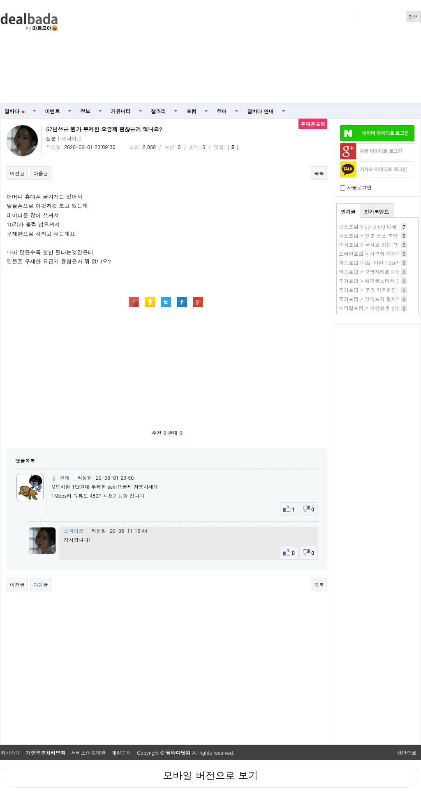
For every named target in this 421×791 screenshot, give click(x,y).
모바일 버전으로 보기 (210, 775)
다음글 (40, 173)
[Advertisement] (301, 52)
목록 (319, 173)
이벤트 (52, 110)
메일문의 (121, 752)
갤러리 (158, 110)
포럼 (192, 110)
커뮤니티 (121, 110)
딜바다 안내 (261, 110)
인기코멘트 (376, 211)
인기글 (348, 211)
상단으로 (406, 752)
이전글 (17, 173)
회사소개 (10, 752)
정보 (85, 110)
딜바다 (15, 110)
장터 (222, 110)
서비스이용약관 (88, 752)
